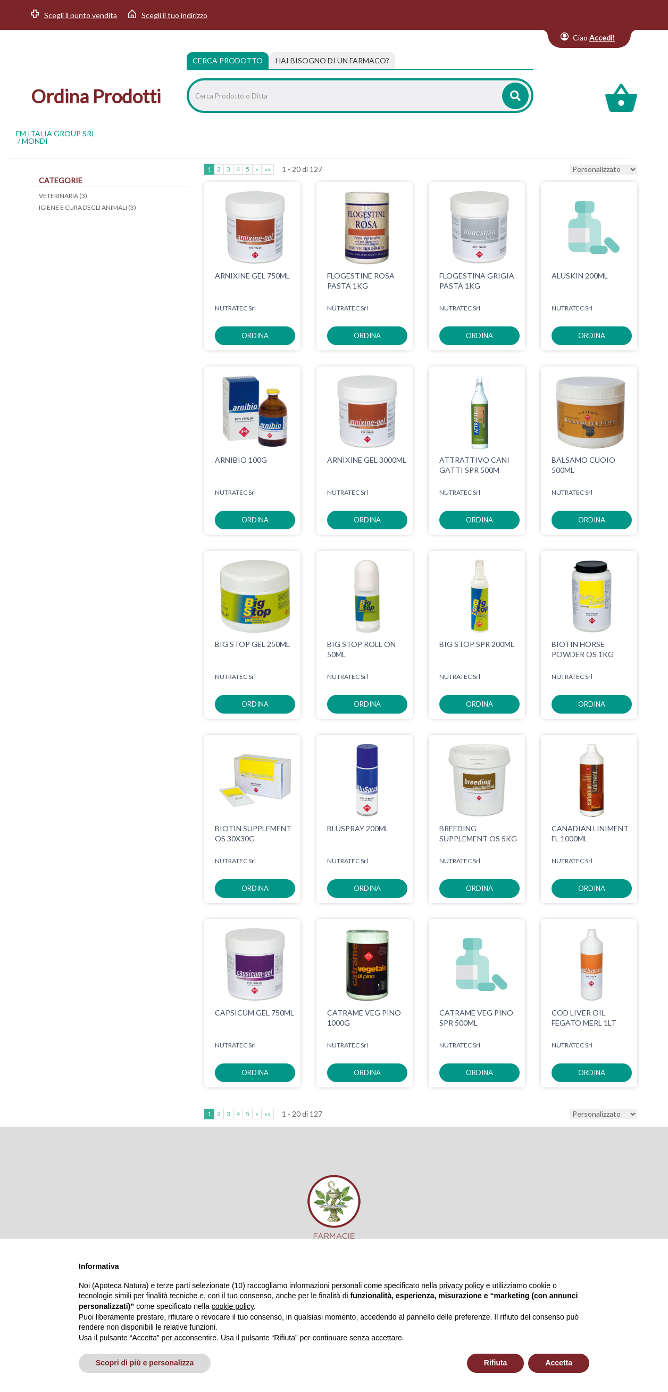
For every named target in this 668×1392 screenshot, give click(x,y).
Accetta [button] (558, 1362)
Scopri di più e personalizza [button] (145, 1362)
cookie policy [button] (233, 1306)
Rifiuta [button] (495, 1362)
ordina (255, 335)
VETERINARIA (63, 196)
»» (267, 169)
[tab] (332, 60)
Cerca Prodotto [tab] (228, 60)
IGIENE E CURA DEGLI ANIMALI (87, 207)
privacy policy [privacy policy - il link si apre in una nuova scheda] (461, 1285)
